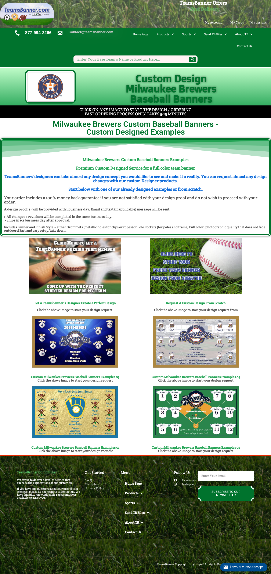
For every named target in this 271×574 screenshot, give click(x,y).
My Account (213, 22)
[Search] (192, 59)
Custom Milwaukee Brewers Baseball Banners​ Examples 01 (75, 447)
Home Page (140, 34)
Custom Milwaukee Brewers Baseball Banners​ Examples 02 (196, 447)
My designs (258, 22)
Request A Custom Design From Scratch (196, 303)
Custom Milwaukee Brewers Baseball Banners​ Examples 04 (196, 377)
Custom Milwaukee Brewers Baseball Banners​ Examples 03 (75, 377)
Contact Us (244, 46)
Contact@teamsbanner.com (91, 32)
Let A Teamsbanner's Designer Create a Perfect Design (75, 303)
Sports (189, 34)
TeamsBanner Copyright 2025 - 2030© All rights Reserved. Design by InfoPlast (205, 564)
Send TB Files (215, 34)
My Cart (236, 22)
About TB (243, 34)
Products (165, 34)
